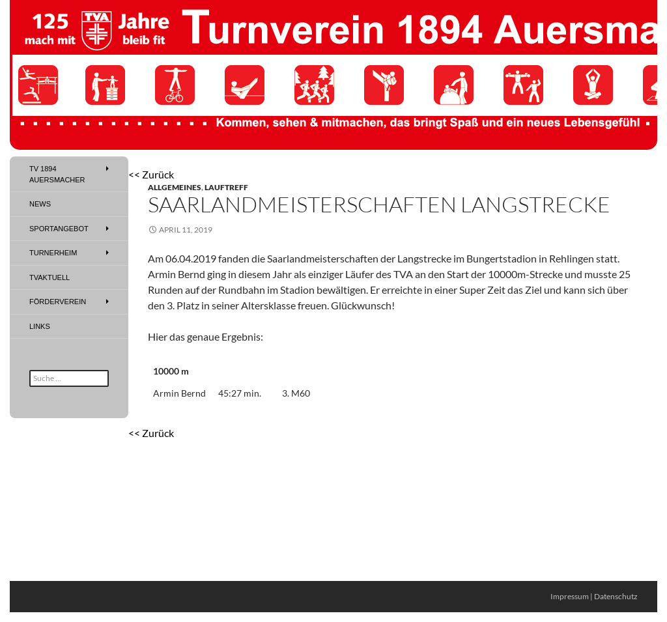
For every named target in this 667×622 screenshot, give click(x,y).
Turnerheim (53, 253)
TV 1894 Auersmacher (57, 174)
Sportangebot (59, 229)
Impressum (569, 596)
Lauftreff (226, 187)
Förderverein (57, 301)
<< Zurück (151, 174)
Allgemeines (174, 187)
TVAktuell (49, 277)
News (40, 204)
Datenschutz (616, 596)
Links (39, 326)
